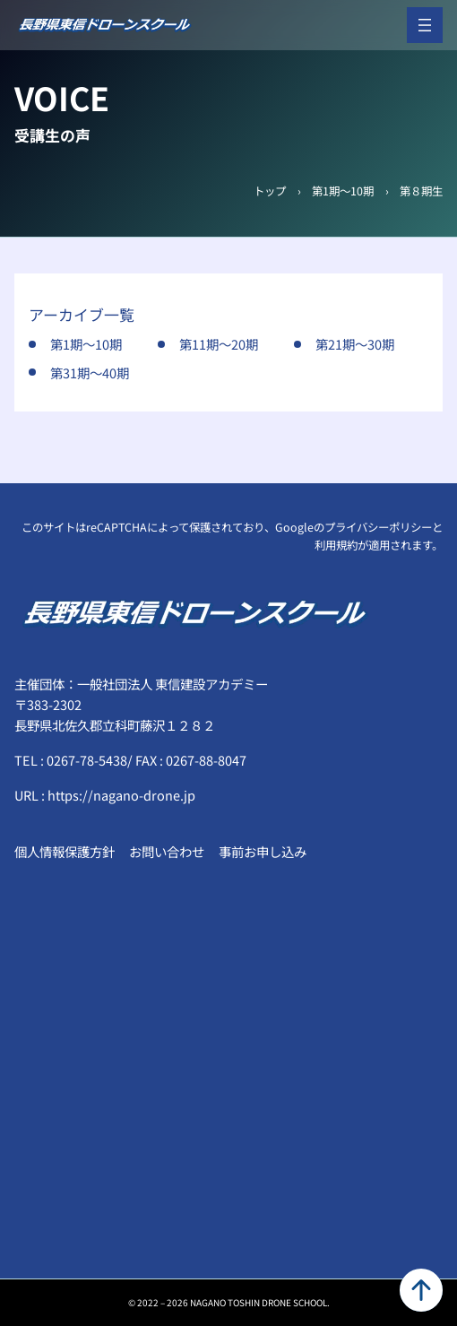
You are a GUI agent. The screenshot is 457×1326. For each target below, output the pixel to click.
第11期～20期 (218, 343)
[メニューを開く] (424, 25)
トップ (270, 191)
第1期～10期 (343, 191)
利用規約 (336, 545)
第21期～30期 (354, 343)
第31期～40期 (89, 372)
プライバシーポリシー (378, 527)
